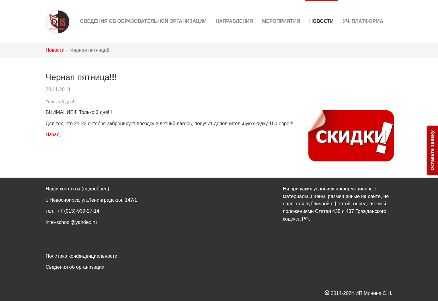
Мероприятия (281, 12)
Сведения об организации (75, 267)
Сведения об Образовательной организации (143, 12)
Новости (321, 12)
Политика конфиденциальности (81, 256)
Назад (53, 134)
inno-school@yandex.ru (71, 222)
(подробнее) (95, 188)
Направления (234, 12)
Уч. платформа (363, 12)
